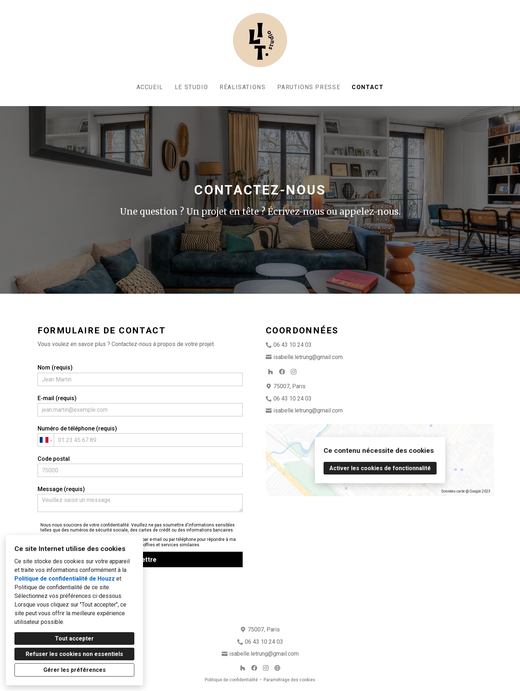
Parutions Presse (309, 87)
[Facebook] (282, 371)
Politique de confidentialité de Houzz (64, 578)
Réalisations (242, 87)
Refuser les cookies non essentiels (74, 654)
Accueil (149, 87)
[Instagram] (293, 371)
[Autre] (277, 668)
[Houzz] (270, 371)
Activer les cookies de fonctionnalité (380, 468)
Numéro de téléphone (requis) (140, 436)
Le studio (191, 87)
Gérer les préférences (74, 669)
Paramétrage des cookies (289, 679)
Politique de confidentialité (231, 679)
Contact (368, 87)
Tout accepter (74, 638)
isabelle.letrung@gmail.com (308, 357)
